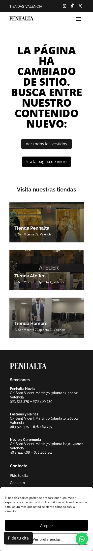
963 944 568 (20, 452)
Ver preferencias (47, 539)
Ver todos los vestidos (46, 144)
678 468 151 (43, 452)
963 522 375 (19, 401)
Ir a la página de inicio (46, 161)
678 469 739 (42, 401)
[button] (82, 539)
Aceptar (46, 525)
